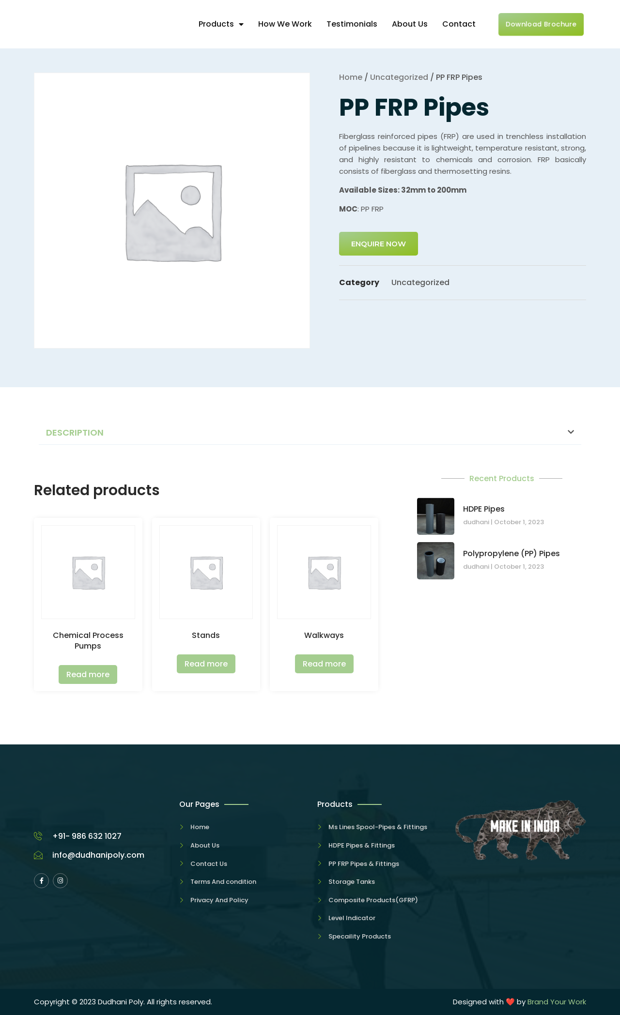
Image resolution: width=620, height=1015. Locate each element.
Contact (459, 24)
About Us (410, 24)
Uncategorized (399, 77)
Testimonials (351, 24)
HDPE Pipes (484, 509)
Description (75, 432)
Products (221, 24)
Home (350, 77)
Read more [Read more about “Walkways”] (324, 663)
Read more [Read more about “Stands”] (206, 663)
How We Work (285, 24)
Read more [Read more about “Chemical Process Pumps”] (87, 674)
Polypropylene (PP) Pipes (511, 553)
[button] (310, 433)
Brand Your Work (556, 1002)
